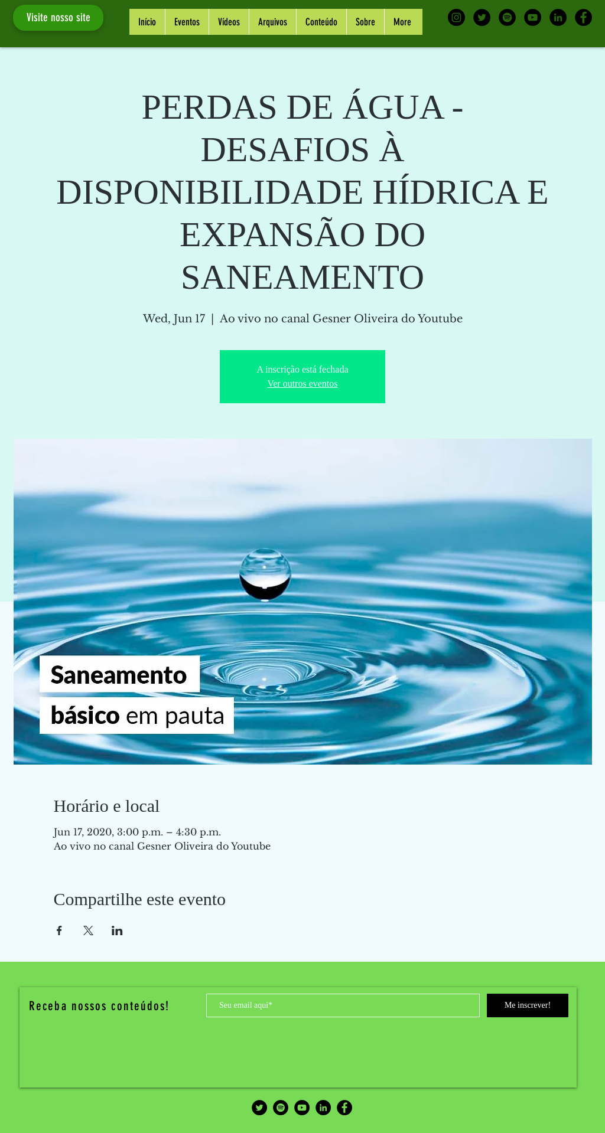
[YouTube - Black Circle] (532, 17)
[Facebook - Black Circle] (583, 17)
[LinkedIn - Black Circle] (558, 17)
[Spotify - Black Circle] (507, 17)
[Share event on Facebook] (59, 930)
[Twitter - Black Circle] (481, 17)
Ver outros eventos (302, 383)
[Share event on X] (88, 930)
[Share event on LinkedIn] (117, 930)
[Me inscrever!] (527, 1005)
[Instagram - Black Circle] (456, 17)
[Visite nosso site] (58, 18)
